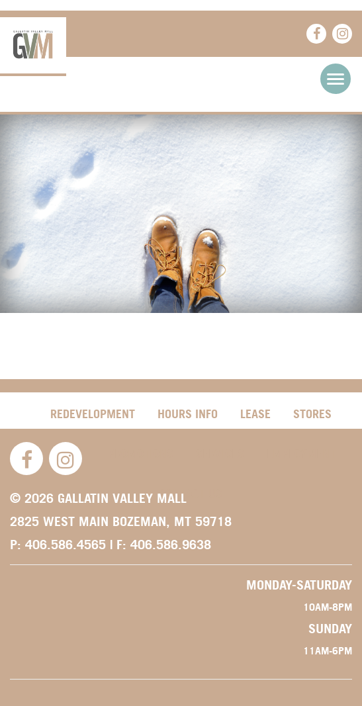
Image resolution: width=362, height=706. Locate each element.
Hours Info (188, 413)
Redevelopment (92, 413)
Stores (312, 413)
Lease (255, 413)
